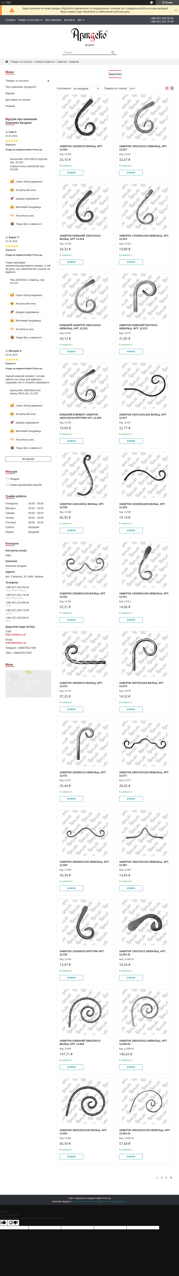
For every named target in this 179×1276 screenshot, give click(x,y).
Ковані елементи (45, 61)
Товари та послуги (28, 19)
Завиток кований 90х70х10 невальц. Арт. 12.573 (138, 327)
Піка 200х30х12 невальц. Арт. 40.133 (27, 281)
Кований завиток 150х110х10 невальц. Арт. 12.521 (80, 327)
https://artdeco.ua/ (15, 634)
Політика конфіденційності (113, 1201)
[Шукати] (113, 52)
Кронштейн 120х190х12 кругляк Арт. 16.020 (28, 161)
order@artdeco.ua (15, 642)
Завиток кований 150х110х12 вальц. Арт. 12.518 (80, 237)
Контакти (69, 19)
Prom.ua (106, 1198)
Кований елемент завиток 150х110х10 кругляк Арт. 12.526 (80, 416)
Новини (10, 106)
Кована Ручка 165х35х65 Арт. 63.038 (27, 168)
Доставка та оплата (17, 99)
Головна (10, 19)
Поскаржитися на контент (85, 1201)
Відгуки (10, 93)
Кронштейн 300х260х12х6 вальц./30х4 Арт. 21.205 (25, 392)
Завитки (62, 61)
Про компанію (53, 19)
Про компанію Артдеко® (20, 86)
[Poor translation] (13, 1223)
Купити (71, 173)
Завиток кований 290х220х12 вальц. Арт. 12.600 (80, 1042)
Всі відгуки (28, 459)
